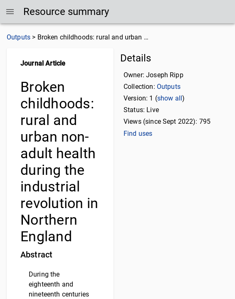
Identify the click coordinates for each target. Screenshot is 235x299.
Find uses (138, 133)
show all (169, 98)
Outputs (18, 37)
